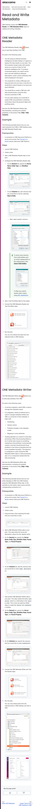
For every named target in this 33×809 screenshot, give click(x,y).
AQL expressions (23, 295)
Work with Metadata (8, 803)
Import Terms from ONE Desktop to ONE (25, 804)
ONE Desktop (6, 7)
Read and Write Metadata (19, 9)
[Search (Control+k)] (26, 2)
